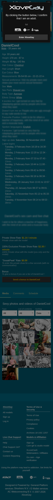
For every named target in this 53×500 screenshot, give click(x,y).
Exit (26, 24)
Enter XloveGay (26, 37)
